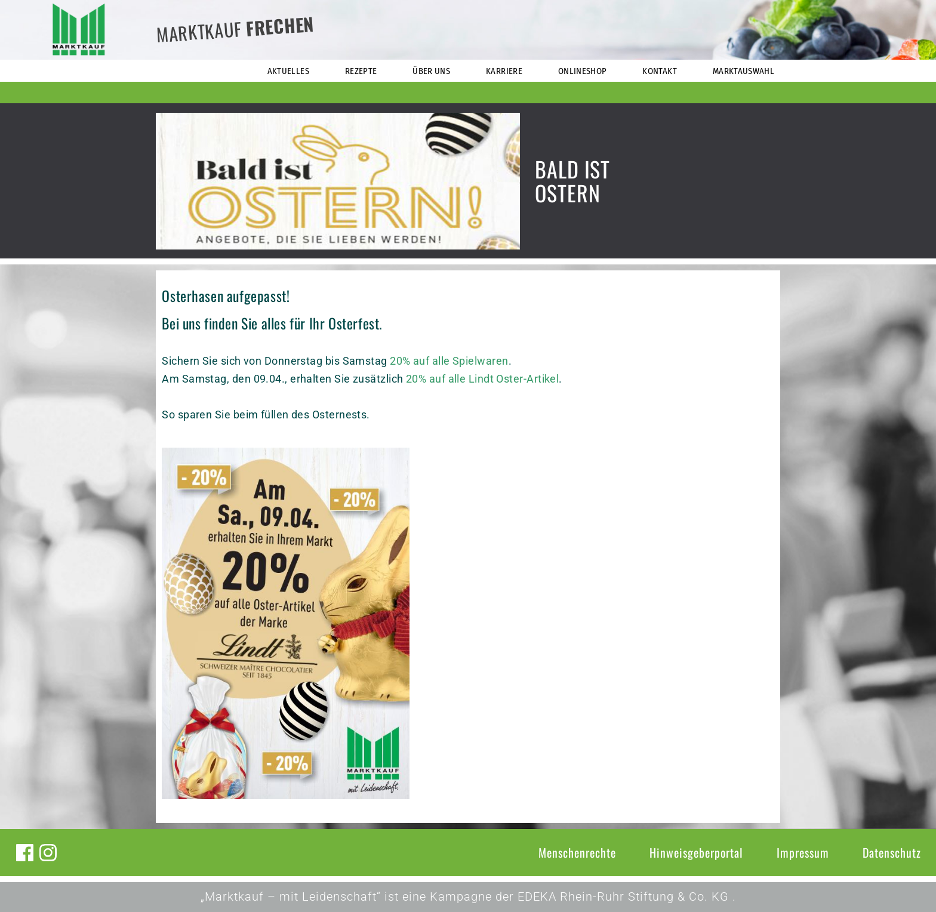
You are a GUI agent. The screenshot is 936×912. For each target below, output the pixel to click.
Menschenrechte (577, 852)
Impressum (803, 852)
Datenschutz (892, 852)
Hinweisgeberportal (696, 852)
